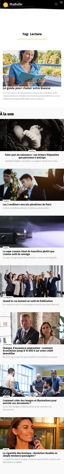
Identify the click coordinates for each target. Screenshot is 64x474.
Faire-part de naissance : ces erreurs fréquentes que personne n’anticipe (32, 156)
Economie (8, 298)
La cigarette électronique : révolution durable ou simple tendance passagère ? (30, 454)
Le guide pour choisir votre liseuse (26, 88)
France (7, 201)
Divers (32, 151)
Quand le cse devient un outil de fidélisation (28, 301)
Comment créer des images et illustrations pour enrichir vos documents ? (30, 402)
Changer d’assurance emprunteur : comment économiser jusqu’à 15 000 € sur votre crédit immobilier (28, 351)
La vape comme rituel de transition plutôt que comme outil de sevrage (28, 253)
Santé (6, 248)
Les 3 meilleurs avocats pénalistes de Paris (27, 204)
